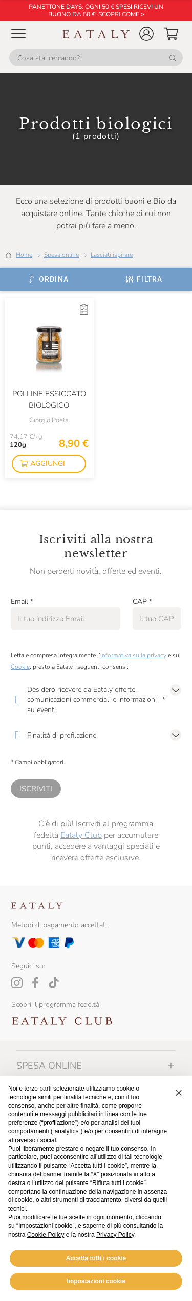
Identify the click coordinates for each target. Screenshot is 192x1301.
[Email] (65, 618)
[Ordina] (48, 279)
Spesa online (61, 255)
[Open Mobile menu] (18, 34)
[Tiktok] (53, 982)
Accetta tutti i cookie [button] (96, 1258)
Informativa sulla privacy (133, 655)
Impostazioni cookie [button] (96, 1281)
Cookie (20, 667)
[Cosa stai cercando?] (96, 57)
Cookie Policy (46, 1234)
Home (24, 255)
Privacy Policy (115, 1234)
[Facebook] (35, 982)
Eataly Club (81, 835)
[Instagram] (17, 982)
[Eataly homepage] (96, 34)
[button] (146, 34)
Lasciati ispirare (112, 255)
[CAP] (157, 618)
